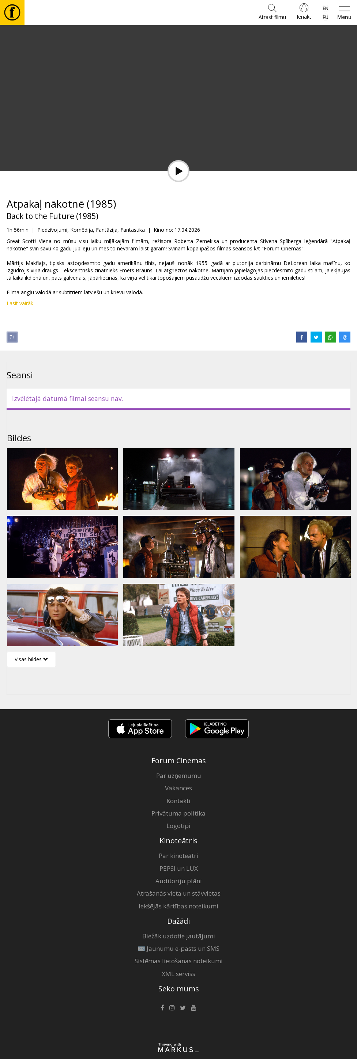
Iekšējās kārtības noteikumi (178, 906)
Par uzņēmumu (178, 775)
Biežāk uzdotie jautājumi (178, 936)
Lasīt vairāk (20, 303)
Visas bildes (31, 659)
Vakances (178, 788)
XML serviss (178, 973)
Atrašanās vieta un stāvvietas (179, 893)
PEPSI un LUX (178, 868)
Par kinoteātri (178, 855)
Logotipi (178, 825)
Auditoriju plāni (178, 881)
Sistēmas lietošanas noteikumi (179, 961)
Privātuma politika (178, 813)
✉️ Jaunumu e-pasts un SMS (178, 948)
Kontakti (178, 801)
